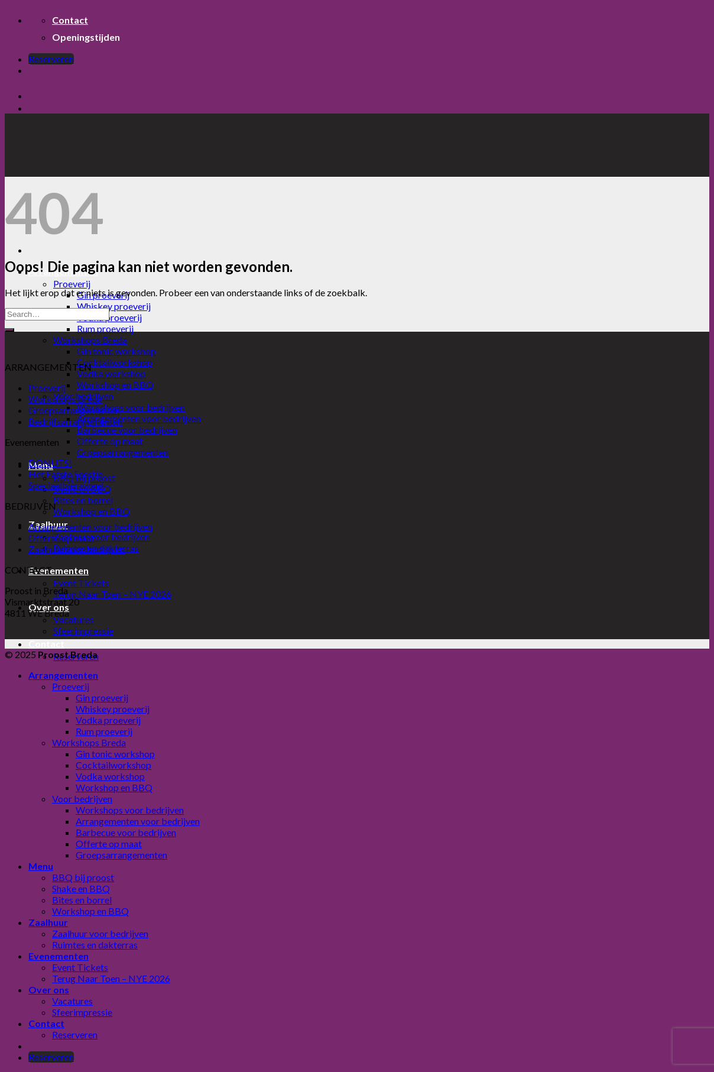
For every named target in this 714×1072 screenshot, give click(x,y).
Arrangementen (63, 675)
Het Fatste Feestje (65, 474)
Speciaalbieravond (65, 485)
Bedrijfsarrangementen (75, 421)
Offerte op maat (110, 440)
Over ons (48, 989)
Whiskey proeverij (114, 306)
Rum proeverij (105, 328)
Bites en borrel (83, 500)
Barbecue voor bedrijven (127, 429)
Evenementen (58, 570)
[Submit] (9, 330)
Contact (46, 643)
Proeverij (71, 283)
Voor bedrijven (82, 798)
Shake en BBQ (81, 888)
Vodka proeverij (109, 317)
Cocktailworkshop (114, 362)
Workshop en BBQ (115, 384)
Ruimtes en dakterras (95, 944)
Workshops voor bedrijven (131, 407)
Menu (40, 866)
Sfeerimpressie (83, 630)
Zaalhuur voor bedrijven (101, 536)
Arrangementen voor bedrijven (139, 418)
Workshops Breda (90, 339)
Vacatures (73, 619)
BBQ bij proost (83, 877)
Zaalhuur (48, 922)
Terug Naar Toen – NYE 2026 (112, 594)
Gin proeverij (102, 697)
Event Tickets (81, 582)
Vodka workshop (111, 373)
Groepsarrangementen (122, 452)
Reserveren (75, 1034)
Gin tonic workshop (116, 351)
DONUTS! (50, 462)
